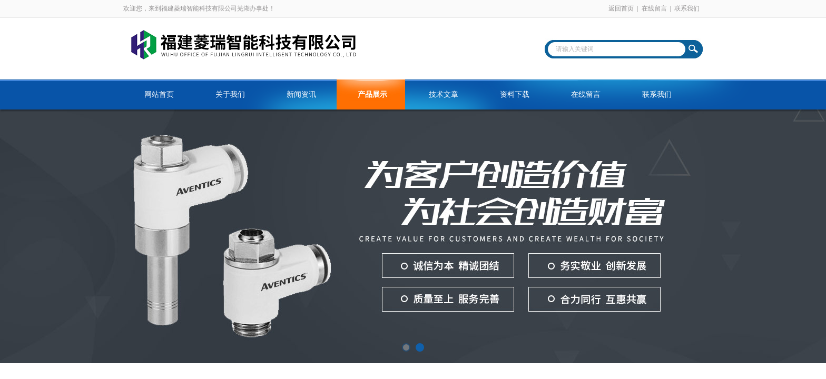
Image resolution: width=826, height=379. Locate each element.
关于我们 (230, 94)
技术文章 (443, 94)
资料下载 (514, 94)
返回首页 (621, 8)
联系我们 (687, 8)
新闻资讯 (301, 94)
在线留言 (654, 8)
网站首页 (159, 94)
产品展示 (372, 94)
